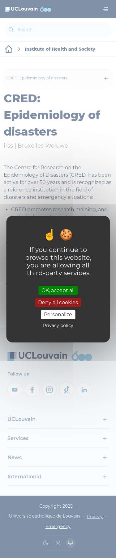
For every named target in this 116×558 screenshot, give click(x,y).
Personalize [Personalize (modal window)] (58, 314)
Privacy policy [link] (58, 325)
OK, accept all (58, 290)
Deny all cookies (58, 302)
